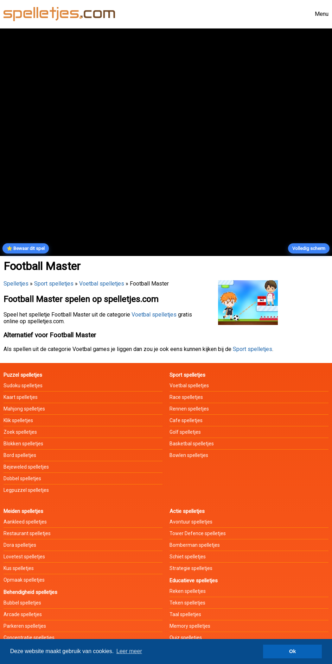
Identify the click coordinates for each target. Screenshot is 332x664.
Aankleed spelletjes (25, 522)
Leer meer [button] (129, 651)
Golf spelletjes (185, 432)
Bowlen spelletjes (189, 455)
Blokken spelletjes (23, 443)
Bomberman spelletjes (195, 545)
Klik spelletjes (18, 420)
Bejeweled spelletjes (26, 467)
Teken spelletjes (187, 603)
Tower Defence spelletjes (198, 533)
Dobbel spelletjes (22, 478)
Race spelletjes (186, 397)
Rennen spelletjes (189, 409)
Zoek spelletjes (20, 432)
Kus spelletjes (19, 568)
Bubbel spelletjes (22, 603)
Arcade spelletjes (23, 614)
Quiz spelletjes (186, 637)
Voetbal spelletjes (101, 283)
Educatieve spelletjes (194, 580)
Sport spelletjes (54, 283)
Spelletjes (16, 283)
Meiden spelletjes (23, 511)
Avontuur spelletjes (191, 522)
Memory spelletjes (190, 626)
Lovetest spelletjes (24, 556)
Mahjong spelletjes (24, 409)
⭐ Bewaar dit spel (26, 248)
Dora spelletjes (20, 545)
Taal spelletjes (185, 614)
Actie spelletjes (187, 511)
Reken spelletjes (188, 591)
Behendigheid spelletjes (30, 592)
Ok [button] (292, 651)
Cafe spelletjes (186, 420)
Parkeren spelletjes (25, 626)
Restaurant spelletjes (27, 533)
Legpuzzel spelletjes (26, 490)
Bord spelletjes (20, 455)
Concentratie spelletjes (29, 637)
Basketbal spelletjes (192, 443)
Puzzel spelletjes (23, 375)
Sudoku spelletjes (23, 385)
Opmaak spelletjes (24, 580)
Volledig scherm (308, 248)
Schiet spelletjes (188, 556)
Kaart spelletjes (21, 397)
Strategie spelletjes (191, 568)
